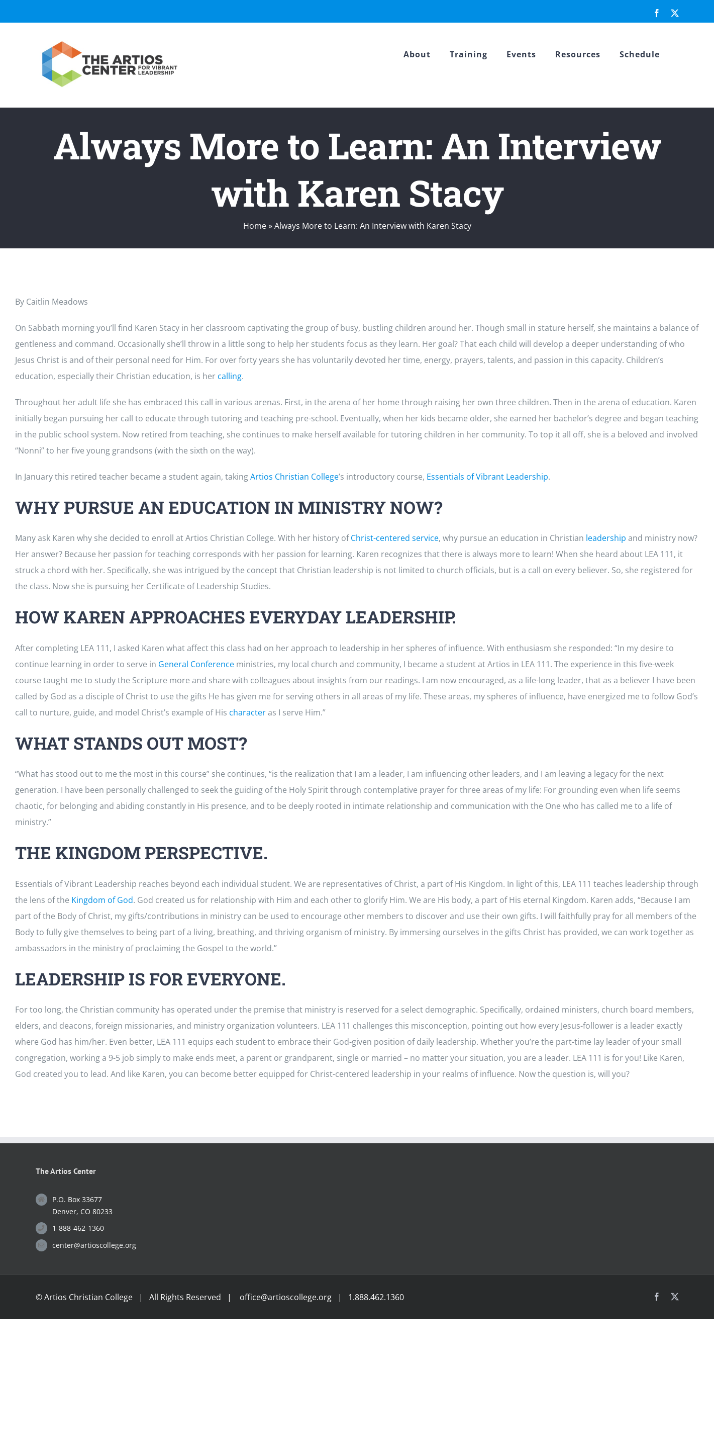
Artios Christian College (294, 476)
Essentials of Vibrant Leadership (487, 476)
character (247, 712)
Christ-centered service (395, 537)
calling (230, 376)
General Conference (196, 664)
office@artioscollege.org (286, 1297)
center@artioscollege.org (94, 1245)
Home (254, 225)
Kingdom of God (102, 899)
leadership (606, 537)
